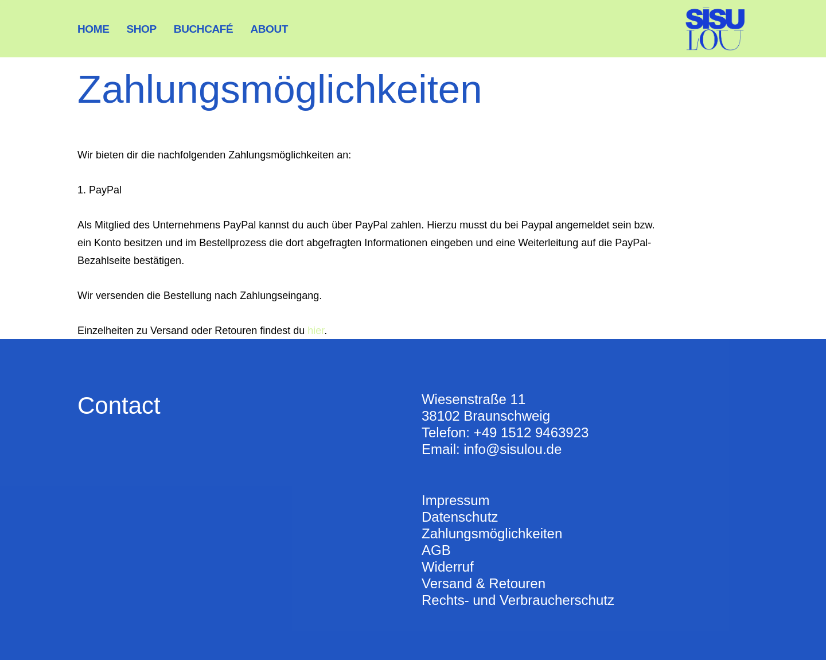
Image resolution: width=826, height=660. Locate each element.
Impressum (456, 500)
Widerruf (448, 566)
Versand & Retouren (484, 583)
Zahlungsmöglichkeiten (492, 533)
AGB (436, 550)
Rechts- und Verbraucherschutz (518, 600)
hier (315, 330)
